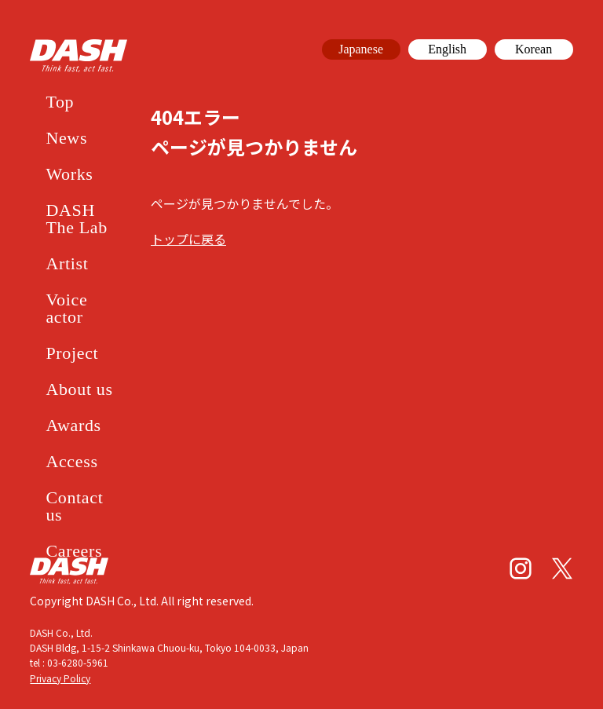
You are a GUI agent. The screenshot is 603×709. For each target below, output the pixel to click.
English (447, 49)
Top (60, 101)
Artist (67, 263)
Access (71, 461)
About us (79, 389)
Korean (533, 49)
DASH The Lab (77, 218)
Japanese (360, 49)
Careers (74, 551)
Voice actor (66, 308)
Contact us (74, 506)
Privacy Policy (60, 678)
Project (72, 353)
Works (69, 174)
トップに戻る (188, 238)
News (66, 138)
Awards (73, 425)
